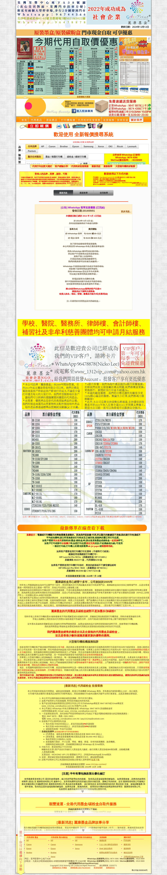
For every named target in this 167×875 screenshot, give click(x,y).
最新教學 (108, 166)
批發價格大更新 (83, 97)
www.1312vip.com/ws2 (96, 764)
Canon (29, 844)
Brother (29, 853)
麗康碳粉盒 (110, 868)
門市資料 (127, 840)
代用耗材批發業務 (79, 166)
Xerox (77, 849)
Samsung (78, 844)
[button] (84, 163)
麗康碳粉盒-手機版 (59, 868)
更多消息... (126, 211)
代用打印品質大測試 (42, 166)
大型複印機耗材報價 (125, 166)
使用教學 (104, 193)
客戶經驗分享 (61, 166)
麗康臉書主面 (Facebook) (80, 868)
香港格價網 (98, 868)
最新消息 (96, 166)
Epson (28, 849)
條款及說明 (128, 853)
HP (27, 840)
